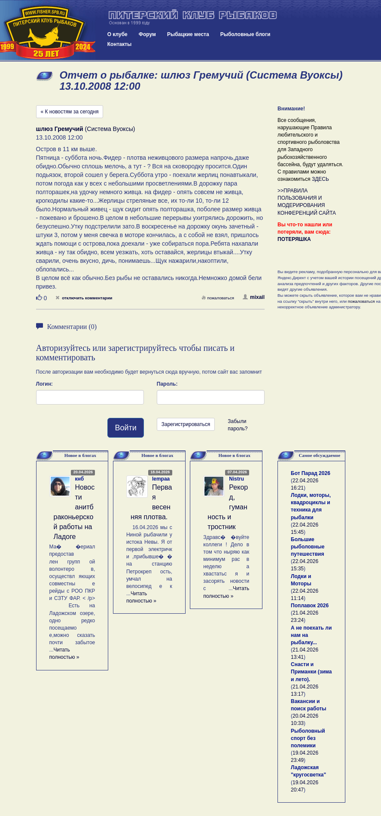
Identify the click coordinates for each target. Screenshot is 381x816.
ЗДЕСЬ (320, 179)
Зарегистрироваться (186, 424)
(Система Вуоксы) (85, 128)
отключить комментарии (83, 297)
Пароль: (167, 384)
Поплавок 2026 (310, 606)
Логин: (44, 384)
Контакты (119, 44)
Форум (147, 34)
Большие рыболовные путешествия (307, 546)
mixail (254, 297)
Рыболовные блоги (245, 34)
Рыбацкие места (188, 34)
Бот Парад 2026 (310, 473)
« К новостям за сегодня (70, 112)
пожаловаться (217, 297)
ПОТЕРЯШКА (294, 239)
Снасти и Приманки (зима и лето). (311, 671)
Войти (125, 427)
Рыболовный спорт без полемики (308, 738)
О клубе (117, 34)
